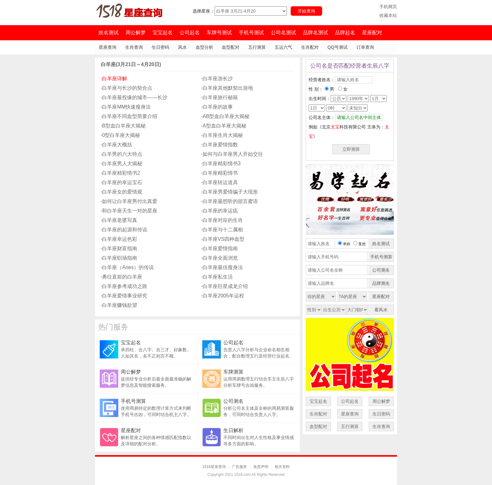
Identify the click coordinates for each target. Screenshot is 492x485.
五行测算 (257, 47)
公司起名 (190, 32)
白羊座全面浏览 (220, 258)
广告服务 (239, 467)
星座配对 (372, 32)
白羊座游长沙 (218, 78)
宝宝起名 (163, 32)
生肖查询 (134, 47)
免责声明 (260, 467)
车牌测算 (233, 372)
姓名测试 (108, 32)
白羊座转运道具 (220, 182)
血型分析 (204, 47)
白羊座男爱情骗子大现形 (230, 192)
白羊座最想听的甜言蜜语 (230, 201)
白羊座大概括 (117, 144)
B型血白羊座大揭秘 (124, 125)
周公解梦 (136, 32)
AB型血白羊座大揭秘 (226, 116)
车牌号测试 (219, 32)
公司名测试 (283, 32)
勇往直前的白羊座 (122, 276)
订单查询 (365, 47)
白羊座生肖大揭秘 (223, 135)
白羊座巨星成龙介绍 (225, 286)
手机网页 (388, 6)
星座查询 (107, 47)
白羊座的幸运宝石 (122, 182)
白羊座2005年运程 (223, 295)
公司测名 (233, 401)
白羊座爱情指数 (220, 144)
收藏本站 (388, 15)
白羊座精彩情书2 (121, 173)
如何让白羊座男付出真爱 (129, 201)
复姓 (359, 244)
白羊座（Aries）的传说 (128, 267)
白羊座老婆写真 (119, 220)
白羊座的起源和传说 (124, 229)
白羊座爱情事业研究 (124, 295)
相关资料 (282, 467)
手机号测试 (251, 32)
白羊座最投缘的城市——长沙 (134, 97)
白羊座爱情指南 (220, 248)
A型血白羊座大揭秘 (224, 125)
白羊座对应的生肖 (223, 220)
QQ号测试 (337, 47)
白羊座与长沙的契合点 (127, 88)
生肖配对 (310, 47)
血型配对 (230, 47)
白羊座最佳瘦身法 (223, 267)
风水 (182, 47)
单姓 (344, 244)
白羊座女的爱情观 (122, 192)
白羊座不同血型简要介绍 (129, 116)
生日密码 (160, 47)
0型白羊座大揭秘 (121, 135)
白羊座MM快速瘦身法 (126, 107)
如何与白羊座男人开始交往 (233, 154)
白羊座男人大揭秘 (122, 163)
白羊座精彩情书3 (222, 163)
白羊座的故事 (218, 107)
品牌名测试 (315, 32)
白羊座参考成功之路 (124, 286)
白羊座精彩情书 (220, 173)
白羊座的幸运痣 (220, 210)
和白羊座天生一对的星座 (129, 210)
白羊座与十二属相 (223, 229)
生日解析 (233, 430)
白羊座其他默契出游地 (228, 88)
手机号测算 (133, 401)
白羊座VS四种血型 (223, 239)
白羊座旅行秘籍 (220, 97)
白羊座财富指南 (119, 248)
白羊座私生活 (218, 276)
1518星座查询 (214, 467)
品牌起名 (345, 32)
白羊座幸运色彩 (119, 239)
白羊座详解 (114, 78)
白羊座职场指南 (119, 258)
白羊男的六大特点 (122, 154)
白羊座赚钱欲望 (119, 305)
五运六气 (283, 47)
